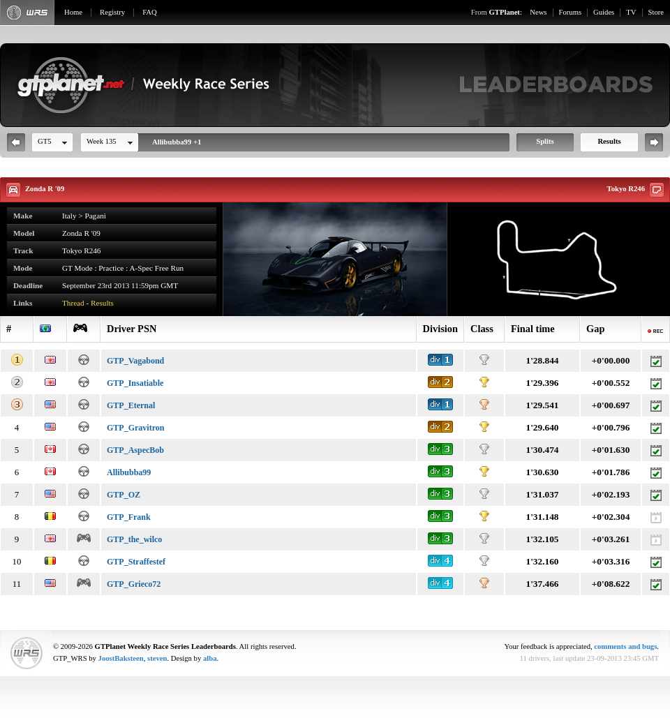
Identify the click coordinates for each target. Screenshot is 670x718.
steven (157, 658)
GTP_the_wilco (134, 539)
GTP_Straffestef (136, 562)
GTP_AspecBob (135, 450)
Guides (603, 12)
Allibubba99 (129, 472)
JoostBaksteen (121, 658)
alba (210, 658)
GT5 (45, 141)
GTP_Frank (129, 517)
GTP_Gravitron (135, 428)
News (538, 12)
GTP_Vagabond (135, 361)
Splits (544, 141)
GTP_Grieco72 (134, 584)
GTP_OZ (123, 495)
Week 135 (102, 141)
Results (608, 141)
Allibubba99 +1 (176, 142)
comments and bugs (625, 646)
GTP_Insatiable (135, 383)
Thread (73, 303)
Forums (570, 12)
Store (656, 12)
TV (631, 12)
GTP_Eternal (131, 405)
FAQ (149, 12)
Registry (112, 12)
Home (73, 12)
